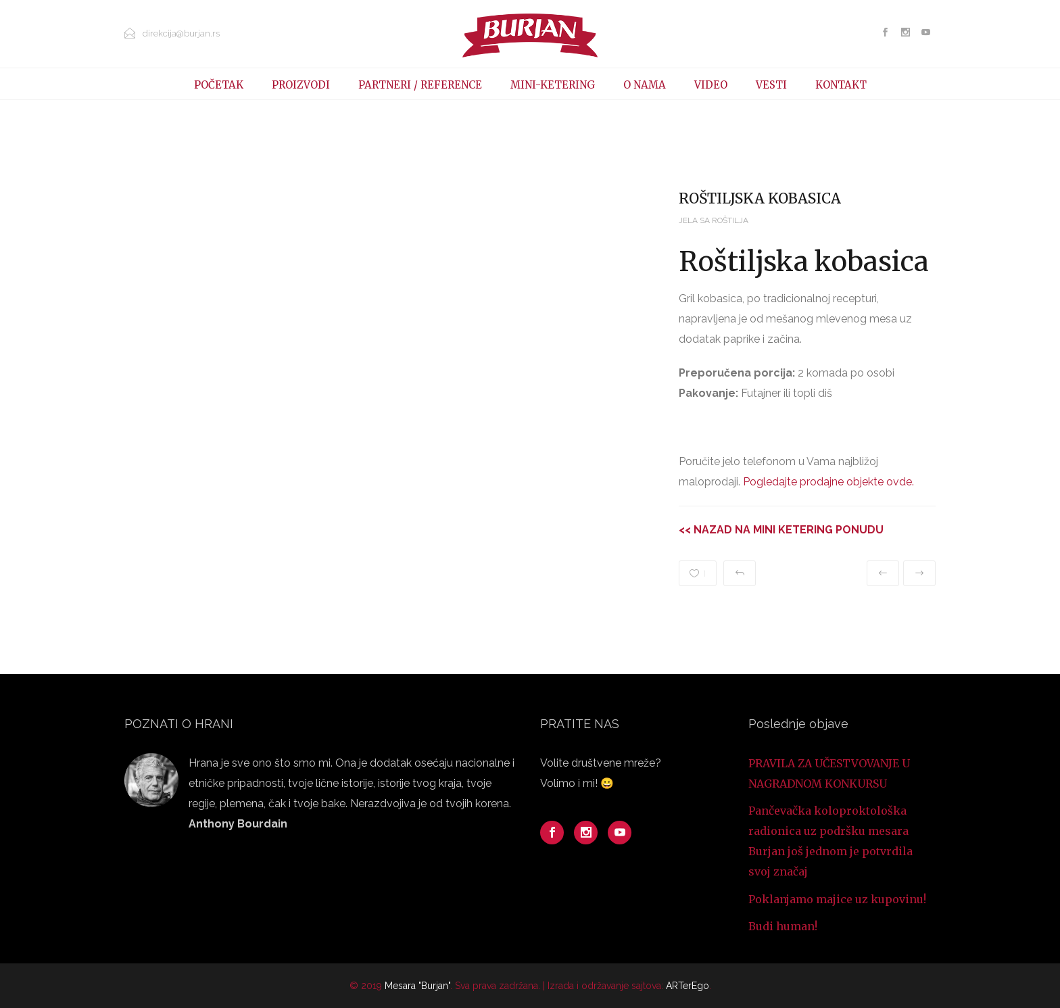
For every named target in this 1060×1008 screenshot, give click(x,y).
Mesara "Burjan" (417, 985)
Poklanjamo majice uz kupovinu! (837, 899)
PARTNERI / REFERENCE (420, 84)
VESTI (771, 84)
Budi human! (782, 926)
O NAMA (644, 84)
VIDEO (710, 84)
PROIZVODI (301, 84)
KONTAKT (841, 84)
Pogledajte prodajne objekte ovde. (828, 481)
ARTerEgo (687, 985)
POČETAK (218, 84)
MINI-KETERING (552, 84)
